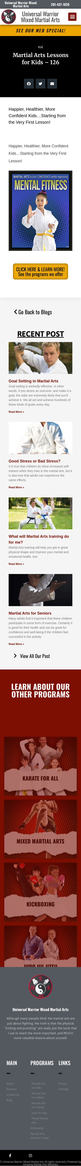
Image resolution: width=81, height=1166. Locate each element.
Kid (40, 47)
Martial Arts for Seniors (30, 613)
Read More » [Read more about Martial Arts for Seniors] (16, 644)
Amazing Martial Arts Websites (40, 1164)
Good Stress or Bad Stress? (34, 461)
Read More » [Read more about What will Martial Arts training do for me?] (16, 564)
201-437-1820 (60, 4)
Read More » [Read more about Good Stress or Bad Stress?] (16, 487)
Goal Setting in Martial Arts (33, 381)
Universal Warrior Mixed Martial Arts (40, 16)
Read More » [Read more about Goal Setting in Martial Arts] (16, 411)
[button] (72, 17)
